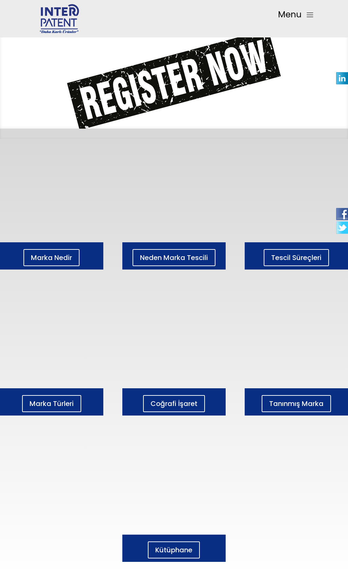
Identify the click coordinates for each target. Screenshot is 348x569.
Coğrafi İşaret (174, 403)
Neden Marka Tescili (174, 257)
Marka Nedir (51, 257)
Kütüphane (173, 550)
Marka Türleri (52, 403)
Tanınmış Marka (296, 403)
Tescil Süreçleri (296, 257)
